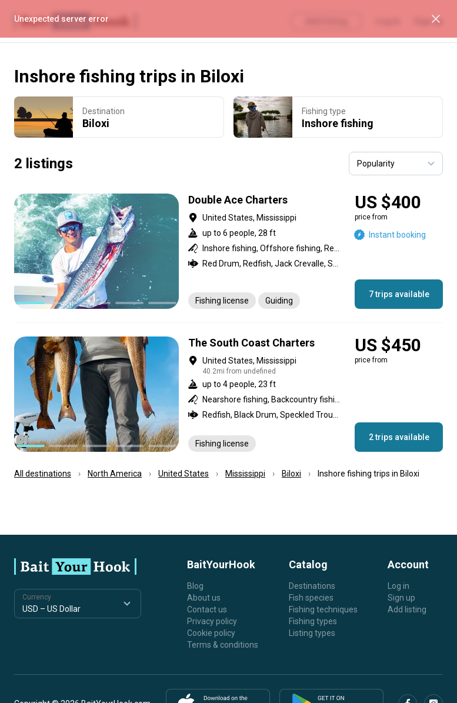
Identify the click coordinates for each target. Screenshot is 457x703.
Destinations (312, 586)
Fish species (311, 597)
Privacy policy (212, 621)
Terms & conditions (222, 644)
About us (204, 597)
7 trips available (399, 294)
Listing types (312, 633)
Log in (398, 586)
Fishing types (313, 621)
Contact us (207, 609)
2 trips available (399, 437)
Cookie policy (211, 633)
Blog (195, 586)
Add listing (407, 609)
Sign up (401, 597)
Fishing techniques (323, 609)
